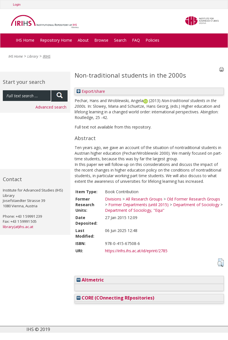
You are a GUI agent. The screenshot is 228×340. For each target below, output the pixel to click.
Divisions (113, 199)
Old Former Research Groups (193, 199)
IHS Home (25, 40)
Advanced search (50, 107)
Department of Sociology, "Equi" (134, 210)
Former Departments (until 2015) (138, 204)
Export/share (91, 91)
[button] (220, 262)
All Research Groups (144, 199)
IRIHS (46, 56)
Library (32, 56)
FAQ (136, 40)
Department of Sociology (196, 204)
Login (17, 4)
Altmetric (90, 280)
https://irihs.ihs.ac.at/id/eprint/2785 (136, 250)
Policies (152, 40)
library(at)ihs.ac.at (18, 226)
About (83, 40)
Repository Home (56, 40)
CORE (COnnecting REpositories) (115, 298)
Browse (101, 40)
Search (120, 40)
